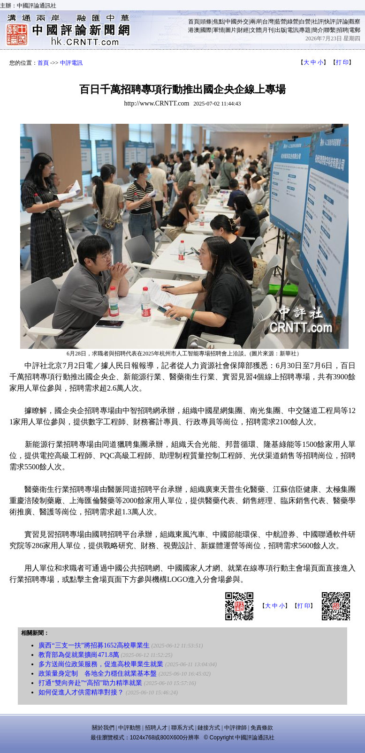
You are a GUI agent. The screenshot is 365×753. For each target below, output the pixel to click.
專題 (305, 30)
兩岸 (255, 21)
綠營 (292, 21)
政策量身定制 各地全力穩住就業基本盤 (97, 673)
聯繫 (329, 30)
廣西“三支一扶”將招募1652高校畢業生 (93, 645)
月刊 (268, 30)
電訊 (292, 30)
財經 (243, 30)
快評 (329, 21)
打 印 (342, 62)
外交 (243, 21)
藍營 (280, 21)
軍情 (218, 30)
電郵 (354, 30)
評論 (342, 21)
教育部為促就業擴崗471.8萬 (78, 654)
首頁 (193, 21)
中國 (230, 21)
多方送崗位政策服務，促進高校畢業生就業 (100, 664)
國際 (206, 30)
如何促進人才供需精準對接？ (81, 692)
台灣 (268, 21)
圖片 (230, 30)
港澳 (193, 30)
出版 (280, 30)
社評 (317, 21)
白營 (305, 21)
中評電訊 (71, 63)
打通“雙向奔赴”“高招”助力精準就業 (90, 682)
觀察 (354, 21)
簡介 (317, 30)
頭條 (206, 21)
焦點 (218, 21)
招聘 (342, 30)
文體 (255, 30)
